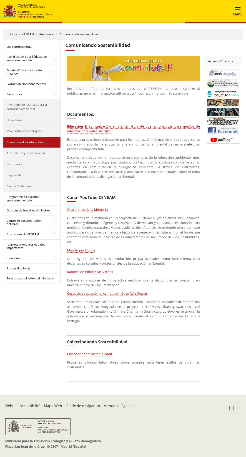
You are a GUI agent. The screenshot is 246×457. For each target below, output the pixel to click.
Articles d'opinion (18, 268)
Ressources (47, 34)
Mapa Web (53, 405)
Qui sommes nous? (20, 47)
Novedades (14, 120)
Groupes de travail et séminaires (28, 210)
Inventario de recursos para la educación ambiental (27, 107)
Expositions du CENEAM (23, 234)
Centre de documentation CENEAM (24, 222)
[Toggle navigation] (236, 10)
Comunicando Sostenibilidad (79, 34)
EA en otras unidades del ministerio (30, 278)
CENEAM (28, 34)
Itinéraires (13, 258)
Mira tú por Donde (81, 250)
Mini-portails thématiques (24, 131)
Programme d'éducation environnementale (23, 198)
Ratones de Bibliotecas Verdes (90, 272)
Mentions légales (117, 405)
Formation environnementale (27, 84)
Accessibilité (30, 405)
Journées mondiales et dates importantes (26, 246)
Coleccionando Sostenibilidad (89, 354)
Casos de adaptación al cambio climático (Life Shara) (107, 293)
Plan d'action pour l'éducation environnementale (27, 58)
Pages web (14, 175)
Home (13, 34)
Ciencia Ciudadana (19, 186)
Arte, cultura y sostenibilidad (26, 153)
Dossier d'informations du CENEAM (24, 72)
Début (10, 405)
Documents (14, 164)
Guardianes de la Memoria (87, 209)
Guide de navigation (83, 405)
